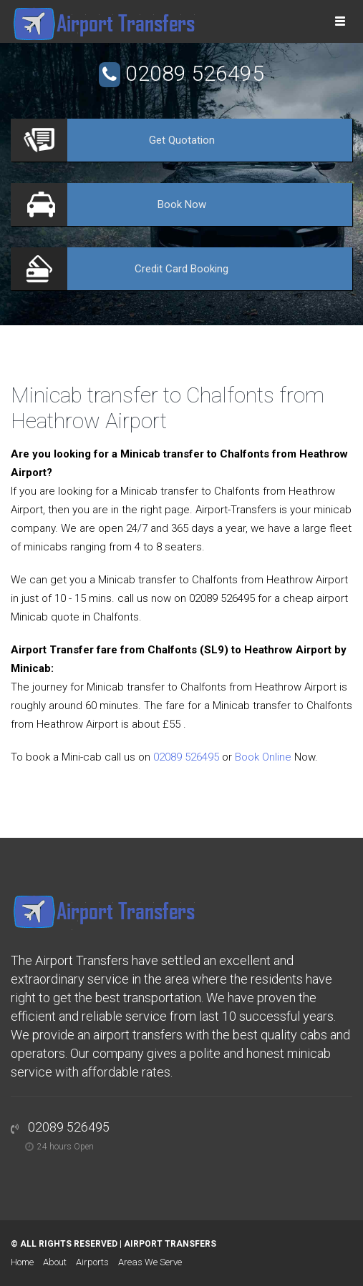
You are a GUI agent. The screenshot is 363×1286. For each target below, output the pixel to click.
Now (182, 204)
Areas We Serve (150, 1262)
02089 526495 (194, 73)
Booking (181, 268)
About (55, 1262)
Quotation (182, 140)
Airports (92, 1262)
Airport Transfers (170, 1244)
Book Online (263, 757)
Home (22, 1262)
